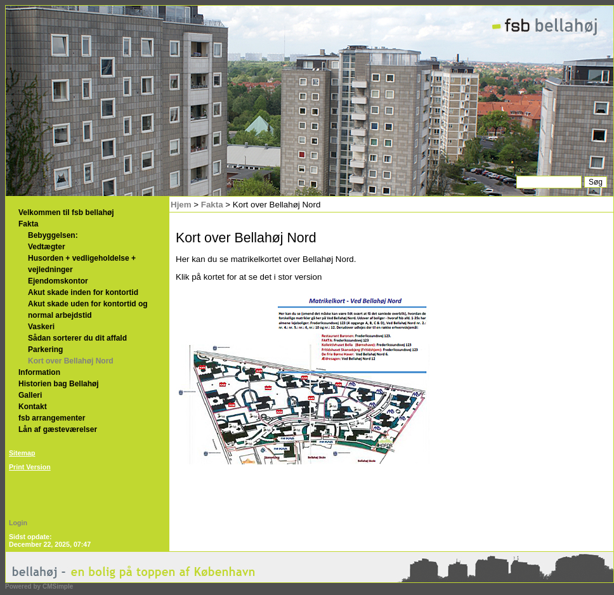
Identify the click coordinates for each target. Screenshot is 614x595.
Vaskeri (41, 326)
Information (39, 372)
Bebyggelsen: (53, 235)
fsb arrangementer (51, 418)
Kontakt (32, 406)
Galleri (30, 395)
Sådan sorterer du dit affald (77, 338)
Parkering (45, 349)
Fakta (28, 223)
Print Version (30, 467)
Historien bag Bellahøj (58, 383)
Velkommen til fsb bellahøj (66, 212)
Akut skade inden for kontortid (85, 292)
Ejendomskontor (58, 281)
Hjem (181, 204)
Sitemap (22, 453)
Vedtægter (46, 246)
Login (18, 522)
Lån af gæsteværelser (57, 429)
